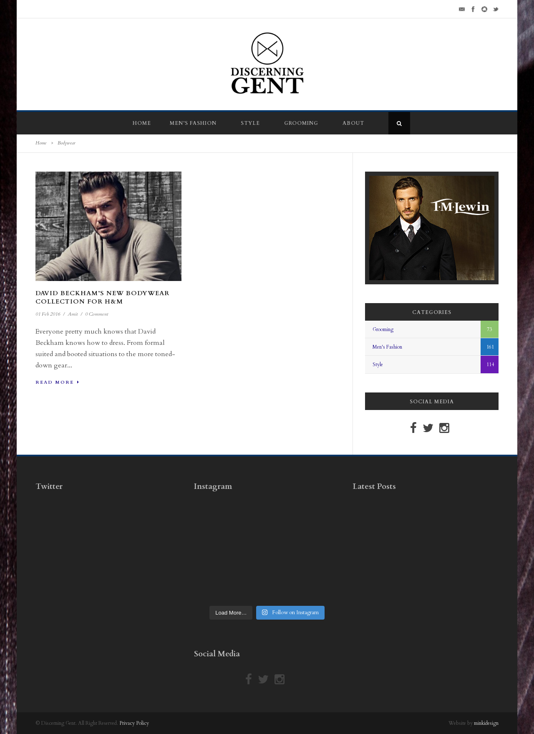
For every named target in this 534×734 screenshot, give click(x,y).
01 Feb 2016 (47, 314)
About (353, 123)
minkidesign (486, 723)
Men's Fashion (387, 347)
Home (142, 123)
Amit (73, 314)
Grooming (301, 123)
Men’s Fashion (193, 123)
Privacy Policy (134, 723)
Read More (57, 382)
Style (250, 123)
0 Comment (96, 314)
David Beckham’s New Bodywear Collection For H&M (102, 297)
